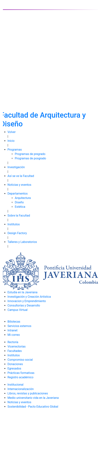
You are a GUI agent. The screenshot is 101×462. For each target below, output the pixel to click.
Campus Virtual (17, 310)
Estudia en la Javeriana (22, 292)
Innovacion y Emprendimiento (26, 301)
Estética (20, 206)
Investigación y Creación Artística (29, 296)
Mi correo (13, 335)
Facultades (14, 351)
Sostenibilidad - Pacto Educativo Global (32, 406)
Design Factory (17, 233)
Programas (14, 149)
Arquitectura (23, 198)
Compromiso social (20, 359)
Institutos (13, 224)
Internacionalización (20, 389)
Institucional (15, 384)
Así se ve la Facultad (20, 176)
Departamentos (17, 193)
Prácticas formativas (20, 373)
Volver (11, 132)
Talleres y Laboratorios (22, 242)
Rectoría (12, 342)
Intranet (12, 330)
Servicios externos (19, 326)
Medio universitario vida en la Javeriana (33, 398)
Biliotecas (13, 321)
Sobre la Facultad (18, 215)
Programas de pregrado (30, 154)
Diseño (19, 202)
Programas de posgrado (30, 158)
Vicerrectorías (16, 346)
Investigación (16, 167)
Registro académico (20, 377)
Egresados (14, 368)
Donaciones (15, 364)
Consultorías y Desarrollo (23, 305)
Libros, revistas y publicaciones (27, 393)
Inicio (10, 141)
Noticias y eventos (19, 184)
